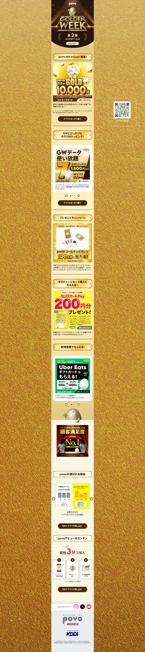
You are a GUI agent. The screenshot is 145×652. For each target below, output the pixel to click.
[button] (66, 195)
